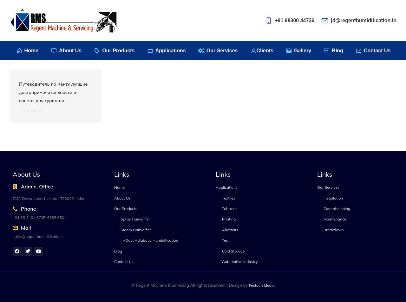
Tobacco (229, 208)
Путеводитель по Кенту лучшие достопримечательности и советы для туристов (53, 92)
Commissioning (337, 208)
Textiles (228, 198)
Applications (227, 187)
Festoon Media (262, 285)
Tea (225, 240)
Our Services (328, 187)
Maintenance (335, 219)
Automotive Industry (240, 261)
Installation (333, 198)
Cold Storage (233, 251)
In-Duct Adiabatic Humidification (149, 240)
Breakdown (334, 229)
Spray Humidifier (135, 219)
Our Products (125, 208)
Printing (229, 219)
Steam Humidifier (136, 229)
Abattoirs (230, 229)
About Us (122, 198)
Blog (118, 251)
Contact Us (124, 261)
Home (119, 187)
